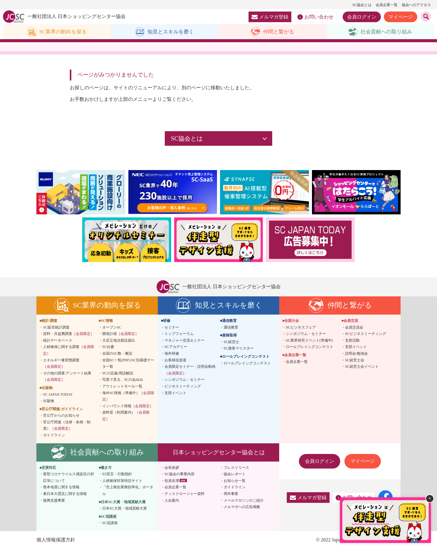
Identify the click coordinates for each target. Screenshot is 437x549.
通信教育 (231, 327)
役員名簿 (171, 481)
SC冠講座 (110, 523)
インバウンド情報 (127, 406)
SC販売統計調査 (56, 327)
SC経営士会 (354, 360)
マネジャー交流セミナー (184, 340)
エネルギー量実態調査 (61, 363)
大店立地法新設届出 (118, 340)
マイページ (400, 16)
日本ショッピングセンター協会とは (219, 452)
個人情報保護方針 (55, 540)
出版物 (48, 401)
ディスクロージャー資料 (184, 494)
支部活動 (352, 340)
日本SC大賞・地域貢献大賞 (124, 508)
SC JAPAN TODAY (58, 394)
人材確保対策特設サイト (122, 481)
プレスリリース (236, 467)
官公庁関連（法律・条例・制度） (66, 425)
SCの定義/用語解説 (117, 373)
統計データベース (57, 340)
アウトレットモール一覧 (122, 386)
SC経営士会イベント (362, 367)
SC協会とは (361, 5)
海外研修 (171, 354)
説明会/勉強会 (356, 354)
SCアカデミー (175, 347)
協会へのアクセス (416, 5)
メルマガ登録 (270, 16)
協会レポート (235, 474)
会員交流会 (354, 327)
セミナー (171, 327)
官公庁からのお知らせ (61, 416)
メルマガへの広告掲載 (242, 507)
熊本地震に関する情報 (61, 487)
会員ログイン (361, 16)
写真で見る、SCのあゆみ (122, 380)
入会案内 (171, 500)
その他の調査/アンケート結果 (67, 376)
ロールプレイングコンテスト (247, 363)
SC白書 (108, 347)
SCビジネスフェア (301, 327)
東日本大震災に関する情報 (65, 494)
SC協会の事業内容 (179, 474)
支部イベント (175, 393)
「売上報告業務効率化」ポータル (127, 490)
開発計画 (120, 334)
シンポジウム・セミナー (184, 380)
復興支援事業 (54, 500)
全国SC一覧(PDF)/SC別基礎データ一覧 (128, 363)
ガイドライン (54, 435)
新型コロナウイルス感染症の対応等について (68, 477)
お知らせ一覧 (235, 481)
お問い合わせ (315, 17)
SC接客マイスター (239, 348)
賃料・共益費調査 (68, 334)
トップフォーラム (179, 334)
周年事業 (231, 494)
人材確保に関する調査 (68, 350)
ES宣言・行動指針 (117, 474)
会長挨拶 (171, 467)
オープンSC (111, 327)
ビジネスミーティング (182, 386)
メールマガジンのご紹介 (244, 500)
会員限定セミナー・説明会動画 (189, 370)
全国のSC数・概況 (117, 354)
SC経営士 (231, 342)
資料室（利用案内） (126, 416)
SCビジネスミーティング (365, 334)
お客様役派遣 (175, 360)
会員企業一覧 (387, 5)
